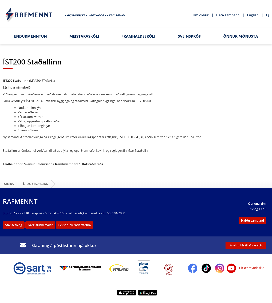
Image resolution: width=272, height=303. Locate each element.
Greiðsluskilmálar (40, 225)
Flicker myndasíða (251, 268)
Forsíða (8, 184)
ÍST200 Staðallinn (35, 184)
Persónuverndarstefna (74, 225)
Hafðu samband (252, 220)
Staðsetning (13, 225)
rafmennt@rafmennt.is (84, 213)
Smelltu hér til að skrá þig (245, 245)
